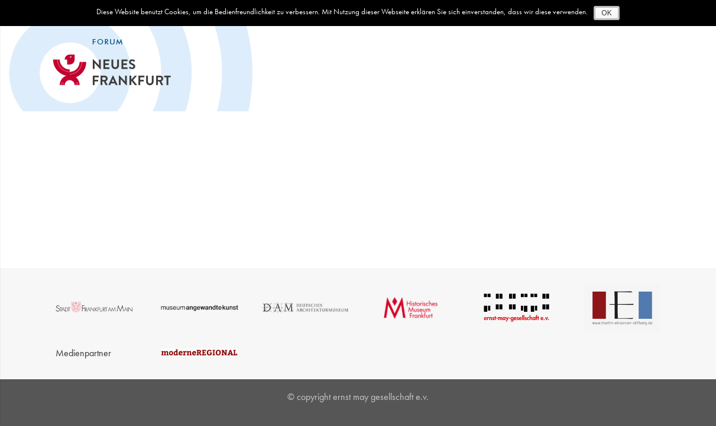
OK (606, 13)
